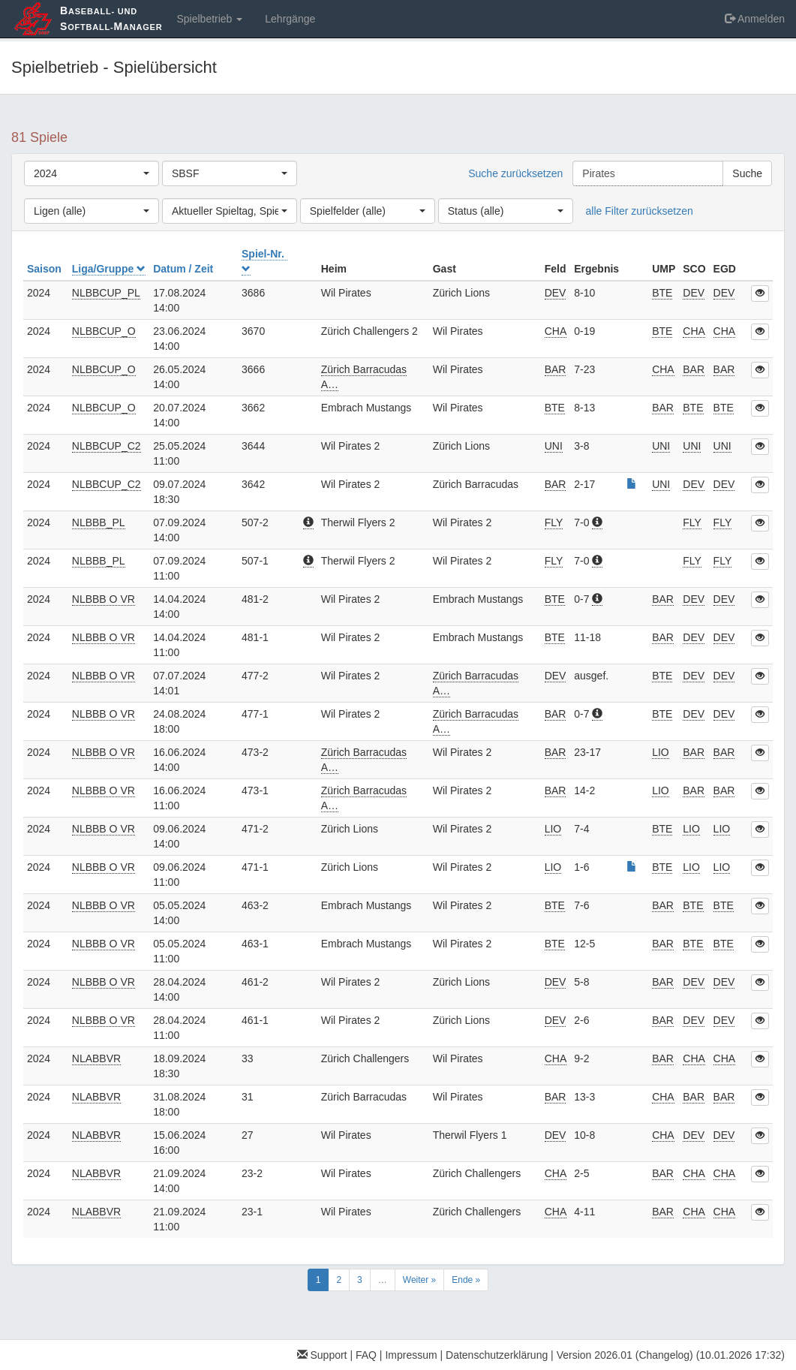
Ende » (466, 1280)
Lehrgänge (290, 19)
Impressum (411, 1355)
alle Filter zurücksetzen (639, 211)
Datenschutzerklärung (497, 1355)
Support (322, 1355)
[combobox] (91, 173)
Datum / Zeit (184, 269)
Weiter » (419, 1280)
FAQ (366, 1355)
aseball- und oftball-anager (111, 18)
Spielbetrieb (209, 19)
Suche (747, 173)
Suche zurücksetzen (515, 173)
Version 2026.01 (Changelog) (625, 1355)
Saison (46, 269)
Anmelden (755, 19)
